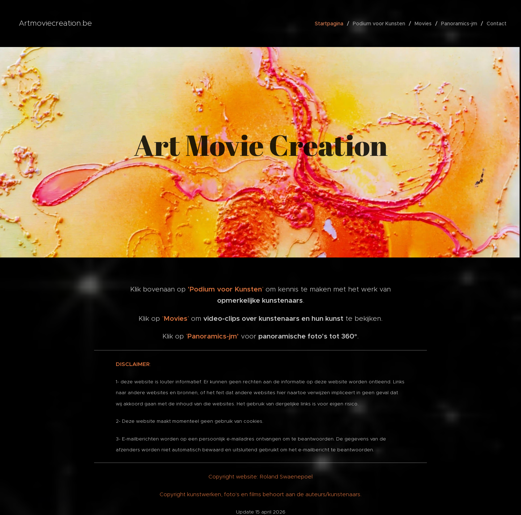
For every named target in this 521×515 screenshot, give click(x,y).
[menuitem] (331, 23)
